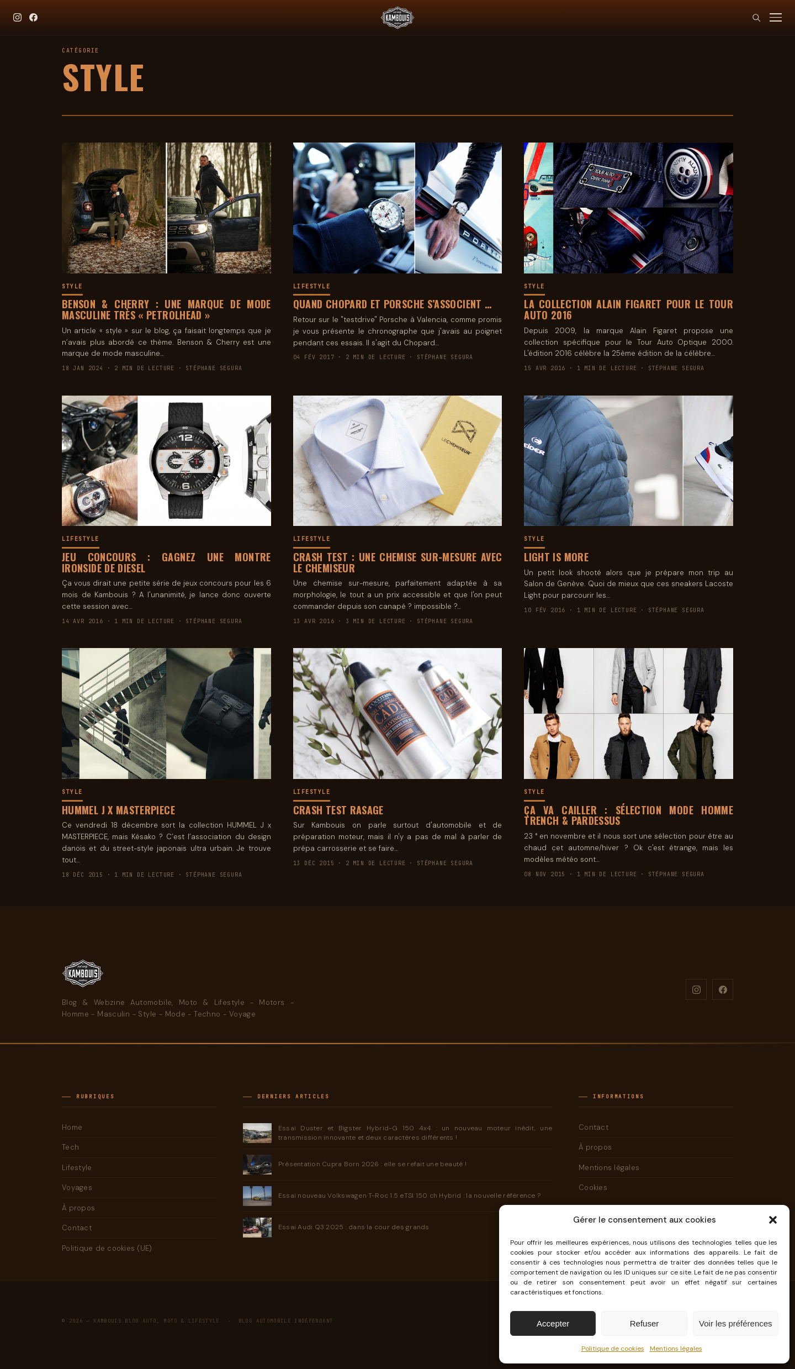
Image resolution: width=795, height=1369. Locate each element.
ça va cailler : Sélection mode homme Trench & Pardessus (628, 815)
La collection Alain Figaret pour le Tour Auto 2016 (628, 309)
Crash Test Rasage (338, 810)
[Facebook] (33, 17)
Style (72, 286)
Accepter (553, 1323)
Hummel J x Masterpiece (118, 810)
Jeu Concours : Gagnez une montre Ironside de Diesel (166, 562)
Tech (70, 1147)
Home (72, 1127)
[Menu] (776, 17)
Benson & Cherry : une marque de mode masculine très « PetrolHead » (166, 309)
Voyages (77, 1187)
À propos (78, 1208)
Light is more (556, 557)
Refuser (644, 1323)
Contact (77, 1228)
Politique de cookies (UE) (107, 1248)
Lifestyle (312, 286)
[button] (772, 1219)
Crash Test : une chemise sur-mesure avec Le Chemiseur (397, 562)
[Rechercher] (756, 17)
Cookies (593, 1187)
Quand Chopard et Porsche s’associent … (392, 304)
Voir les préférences (735, 1323)
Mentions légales (676, 1348)
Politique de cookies (612, 1348)
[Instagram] (17, 17)
